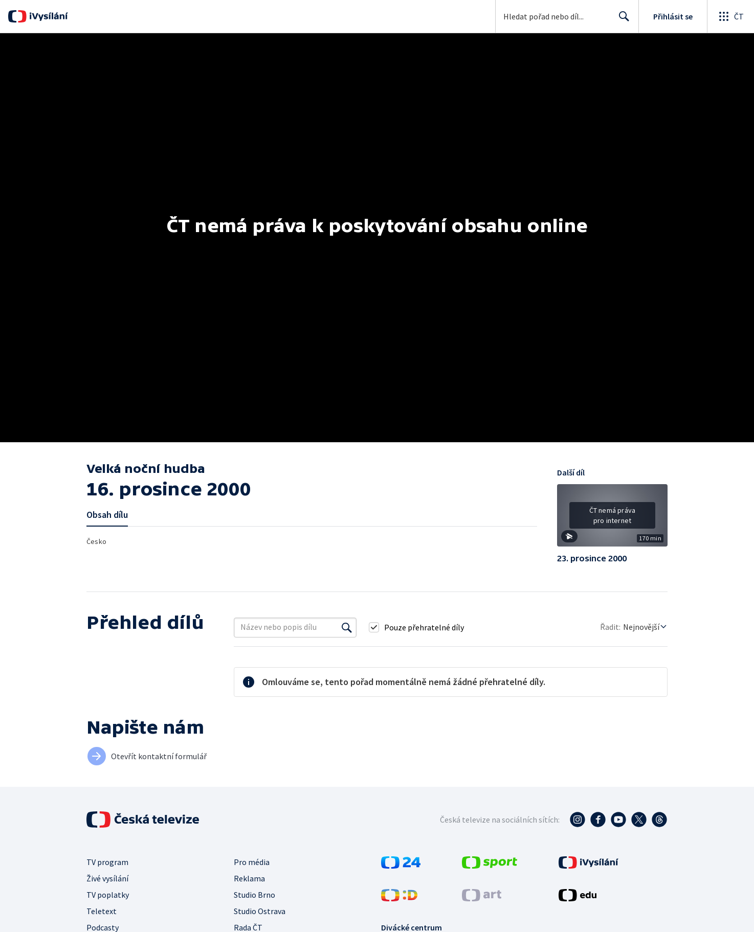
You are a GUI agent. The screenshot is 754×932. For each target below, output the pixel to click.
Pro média (252, 862)
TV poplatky (107, 895)
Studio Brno (254, 895)
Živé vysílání (107, 878)
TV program (107, 862)
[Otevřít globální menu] (730, 16)
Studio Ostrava (259, 911)
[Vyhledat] (346, 627)
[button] (612, 519)
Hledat (621, 20)
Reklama (249, 878)
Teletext (101, 911)
